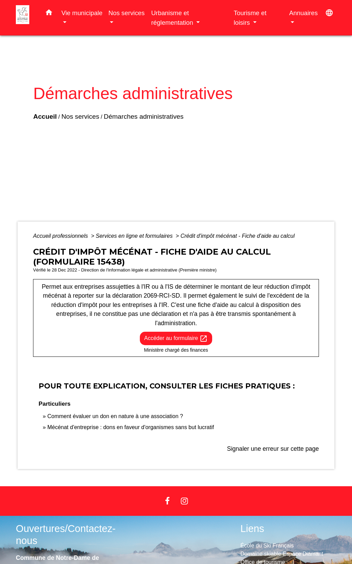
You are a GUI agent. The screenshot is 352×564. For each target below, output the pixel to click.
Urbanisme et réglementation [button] (173, 17)
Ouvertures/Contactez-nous (66, 534)
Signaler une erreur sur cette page (273, 448)
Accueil (40, 119)
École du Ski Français (267, 546)
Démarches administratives (138, 119)
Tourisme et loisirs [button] (250, 17)
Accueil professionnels (61, 236)
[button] (49, 14)
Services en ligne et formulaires (135, 236)
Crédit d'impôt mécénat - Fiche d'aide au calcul (237, 236)
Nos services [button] (126, 13)
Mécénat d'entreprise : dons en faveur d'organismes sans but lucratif (130, 427)
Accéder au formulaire (176, 338)
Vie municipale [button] (81, 13)
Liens (252, 528)
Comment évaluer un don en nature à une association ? (115, 416)
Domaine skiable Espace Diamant (281, 554)
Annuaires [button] (303, 13)
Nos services (75, 119)
